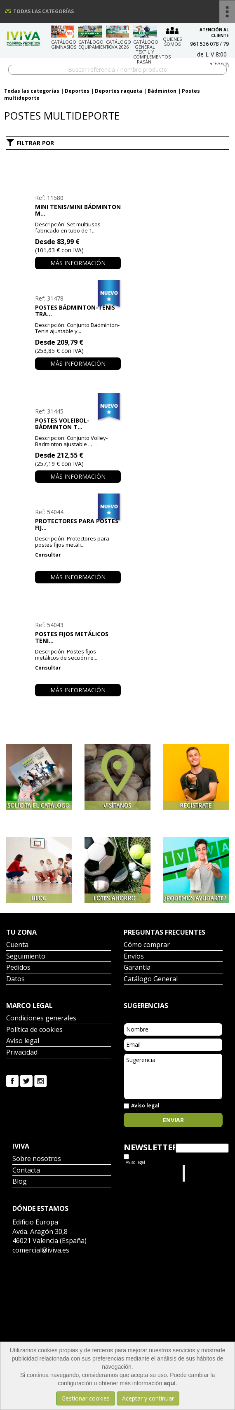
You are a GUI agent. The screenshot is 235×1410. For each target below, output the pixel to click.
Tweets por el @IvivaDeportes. (145, 1173)
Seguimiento (25, 957)
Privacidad (22, 1053)
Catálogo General (151, 979)
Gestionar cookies (85, 1398)
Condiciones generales (41, 1018)
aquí (170, 1383)
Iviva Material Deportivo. (202, 1173)
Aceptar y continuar (148, 1398)
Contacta (26, 1171)
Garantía (137, 968)
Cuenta (17, 945)
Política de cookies (34, 1030)
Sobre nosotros (36, 1159)
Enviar (173, 1120)
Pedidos (18, 968)
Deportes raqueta (118, 90)
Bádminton (162, 90)
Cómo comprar (147, 945)
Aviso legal (22, 1041)
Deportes (77, 90)
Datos (15, 979)
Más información (78, 263)
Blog (19, 1182)
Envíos (134, 957)
